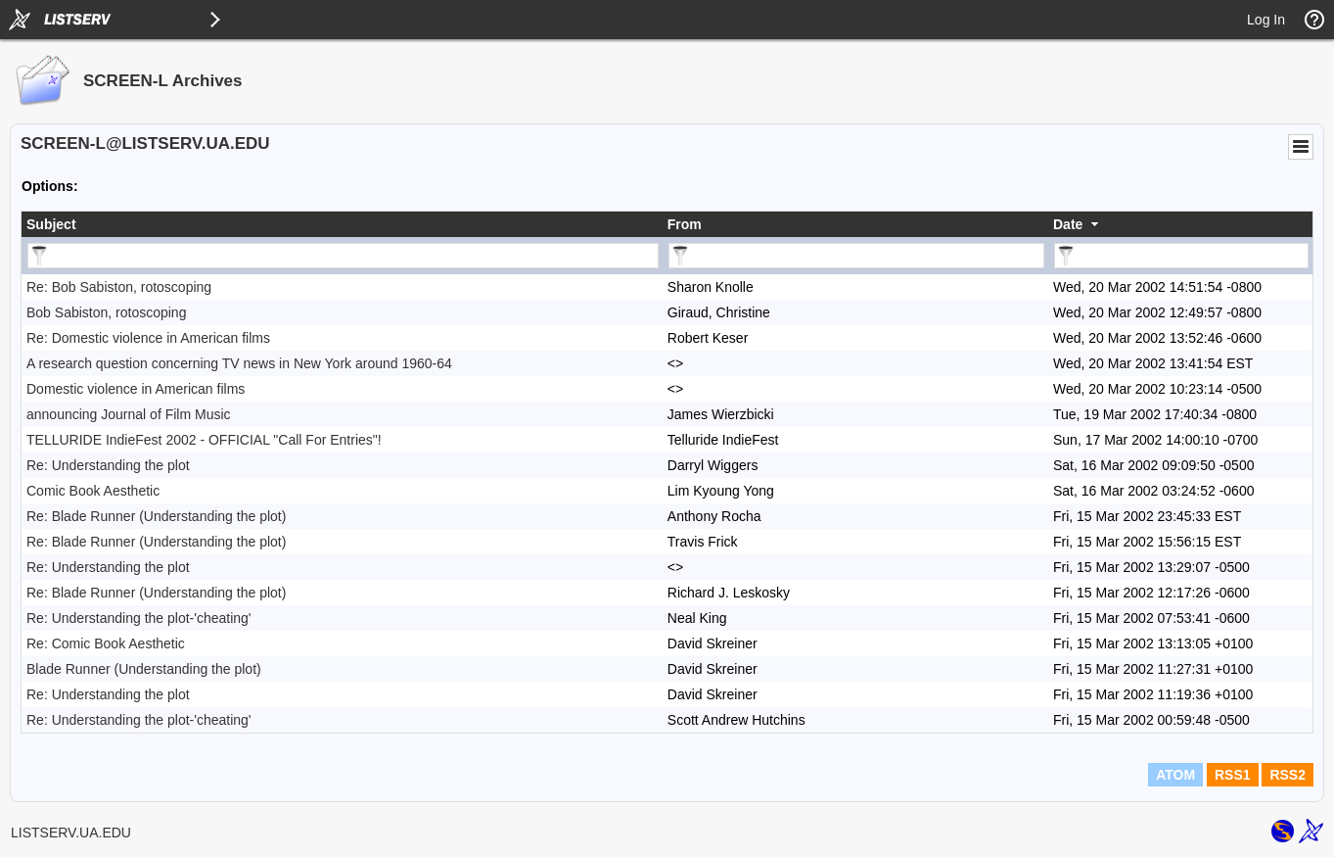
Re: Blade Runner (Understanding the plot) (156, 516)
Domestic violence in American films (135, 389)
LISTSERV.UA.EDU (71, 832)
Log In (1266, 19)
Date (1067, 224)
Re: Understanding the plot (108, 465)
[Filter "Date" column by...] (1181, 255)
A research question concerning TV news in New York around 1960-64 (239, 363)
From (684, 224)
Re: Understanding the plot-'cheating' (139, 618)
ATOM (1175, 775)
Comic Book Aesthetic (93, 491)
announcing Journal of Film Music (128, 414)
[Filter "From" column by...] (856, 255)
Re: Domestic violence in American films (148, 338)
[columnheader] (342, 224)
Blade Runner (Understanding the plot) (143, 669)
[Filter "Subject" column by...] (343, 255)
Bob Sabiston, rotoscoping (106, 312)
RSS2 (1287, 775)
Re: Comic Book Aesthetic (105, 643)
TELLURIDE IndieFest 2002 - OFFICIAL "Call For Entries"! (204, 440)
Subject (51, 224)
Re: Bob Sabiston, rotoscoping (118, 287)
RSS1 (1233, 775)
